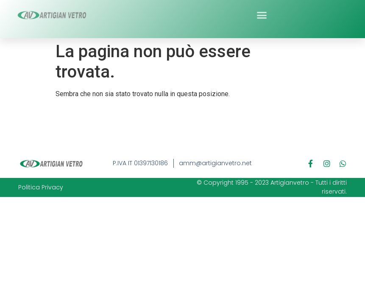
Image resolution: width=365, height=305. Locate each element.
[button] (262, 13)
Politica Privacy (40, 187)
